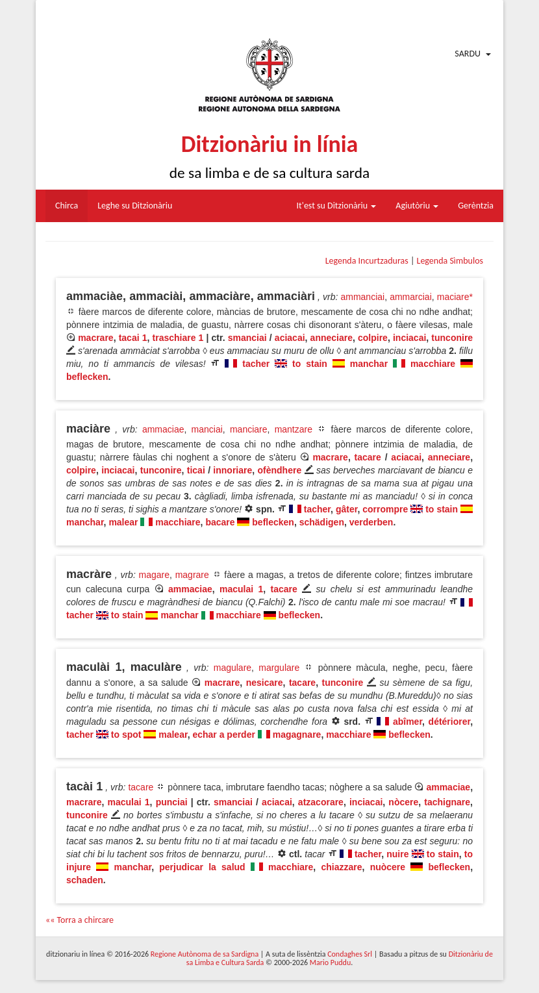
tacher (256, 363)
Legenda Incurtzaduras (366, 260)
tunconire (452, 338)
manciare (249, 429)
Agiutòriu (416, 205)
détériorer (450, 721)
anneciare (331, 338)
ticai (196, 470)
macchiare (432, 363)
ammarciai (411, 297)
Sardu (468, 53)
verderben (371, 522)
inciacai (409, 338)
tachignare (447, 802)
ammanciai (362, 297)
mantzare (293, 429)
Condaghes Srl (349, 954)
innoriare (232, 470)
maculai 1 (241, 589)
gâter (346, 509)
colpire (373, 338)
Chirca (66, 205)
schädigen (321, 522)
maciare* (455, 297)
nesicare (264, 682)
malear (123, 522)
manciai (207, 429)
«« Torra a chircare (79, 919)
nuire (397, 854)
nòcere (403, 802)
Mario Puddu (330, 962)
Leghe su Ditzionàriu (134, 205)
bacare (219, 522)
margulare (278, 667)
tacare (368, 457)
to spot (126, 734)
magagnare (297, 734)
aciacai (290, 338)
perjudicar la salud (202, 867)
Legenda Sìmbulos (450, 260)
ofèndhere (280, 470)
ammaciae (163, 429)
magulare (232, 667)
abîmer (407, 721)
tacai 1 (133, 338)
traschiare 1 (178, 338)
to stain (309, 363)
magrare (192, 575)
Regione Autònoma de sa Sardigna (204, 954)
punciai (172, 802)
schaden (84, 880)
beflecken (87, 376)
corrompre (385, 509)
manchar (369, 363)
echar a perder (223, 734)
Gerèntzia (476, 205)
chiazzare (341, 867)
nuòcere (387, 867)
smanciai (247, 338)
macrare (96, 338)
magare (154, 575)
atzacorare (321, 802)
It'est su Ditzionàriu (337, 205)
